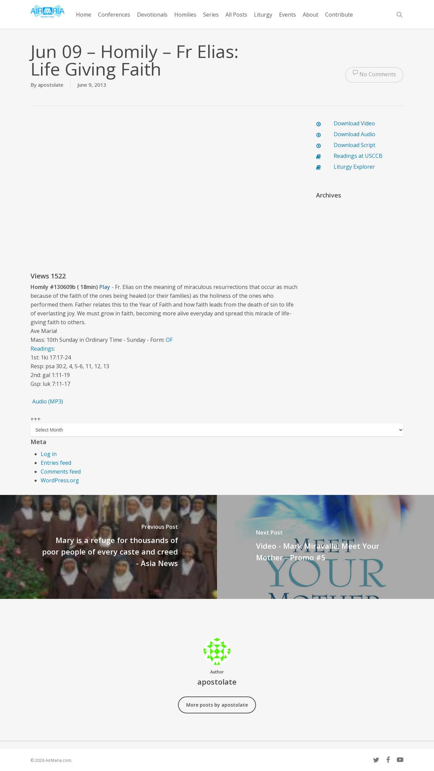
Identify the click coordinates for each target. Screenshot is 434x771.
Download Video (354, 123)
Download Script (354, 145)
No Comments (374, 75)
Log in (49, 454)
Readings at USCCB (358, 156)
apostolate (50, 84)
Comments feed (61, 471)
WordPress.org (60, 480)
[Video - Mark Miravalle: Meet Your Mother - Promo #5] (325, 547)
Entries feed (56, 462)
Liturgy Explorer (354, 166)
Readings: (43, 348)
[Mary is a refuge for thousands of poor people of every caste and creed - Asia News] (108, 547)
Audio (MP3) (47, 401)
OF (169, 339)
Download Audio (354, 134)
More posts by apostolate (217, 705)
